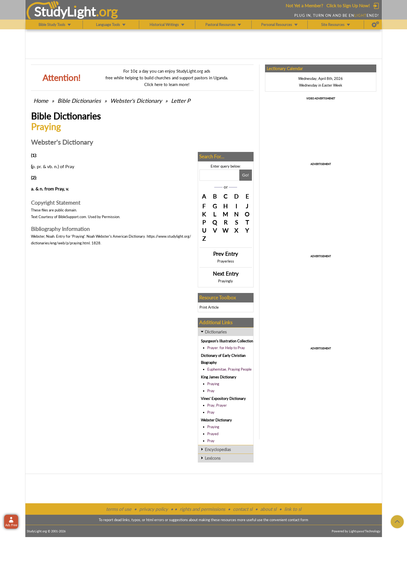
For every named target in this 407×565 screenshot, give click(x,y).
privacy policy (153, 509)
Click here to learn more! (166, 84)
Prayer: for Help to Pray (226, 347)
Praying (213, 384)
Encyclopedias (218, 449)
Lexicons (213, 458)
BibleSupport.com (72, 216)
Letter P (180, 100)
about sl (268, 509)
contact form (298, 520)
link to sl (292, 509)
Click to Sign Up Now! (348, 5)
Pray (211, 390)
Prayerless (225, 261)
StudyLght (65, 11)
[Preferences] (375, 24)
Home (40, 100)
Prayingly (225, 281)
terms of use (118, 509)
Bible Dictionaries (79, 100)
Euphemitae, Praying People (229, 369)
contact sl (242, 509)
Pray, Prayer (217, 405)
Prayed (212, 434)
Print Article (209, 307)
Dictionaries (216, 331)
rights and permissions (202, 509)
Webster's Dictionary (136, 100)
